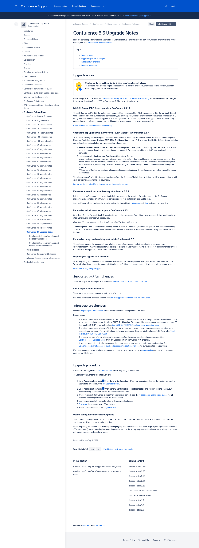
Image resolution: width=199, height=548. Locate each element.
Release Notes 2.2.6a (137, 466)
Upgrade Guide (110, 407)
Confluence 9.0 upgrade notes (39, 191)
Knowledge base (79, 6)
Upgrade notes (87, 55)
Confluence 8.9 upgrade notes (39, 199)
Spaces (27, 35)
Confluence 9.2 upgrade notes (39, 174)
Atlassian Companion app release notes (43, 258)
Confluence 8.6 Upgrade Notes (39, 224)
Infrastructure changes (91, 62)
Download (83, 404)
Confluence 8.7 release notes (38, 211)
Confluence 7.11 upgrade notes (92, 340)
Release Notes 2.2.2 (136, 486)
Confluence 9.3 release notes (38, 162)
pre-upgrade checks (111, 384)
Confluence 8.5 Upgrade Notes (39, 232)
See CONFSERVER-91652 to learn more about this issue (135, 325)
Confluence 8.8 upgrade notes (39, 207)
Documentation (60, 6)
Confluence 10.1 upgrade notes (39, 133)
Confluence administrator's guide (38, 89)
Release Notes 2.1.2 (136, 476)
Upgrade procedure (89, 65)
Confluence (86, 525)
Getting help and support (34, 262)
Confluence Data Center (34, 101)
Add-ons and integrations (34, 80)
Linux (146, 203)
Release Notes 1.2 (136, 505)
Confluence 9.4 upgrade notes (39, 158)
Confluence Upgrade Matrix (38, 120)
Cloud (151, 24)
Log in (173, 6)
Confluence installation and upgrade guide (41, 93)
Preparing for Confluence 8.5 (92, 311)
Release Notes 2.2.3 (136, 481)
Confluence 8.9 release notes (38, 195)
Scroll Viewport (99, 525)
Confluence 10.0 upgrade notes (39, 141)
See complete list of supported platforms (130, 281)
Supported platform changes (93, 58)
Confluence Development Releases (41, 254)
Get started (28, 31)
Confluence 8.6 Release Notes (39, 219)
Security (156, 540)
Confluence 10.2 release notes (39, 124)
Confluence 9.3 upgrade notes (39, 166)
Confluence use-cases (33, 85)
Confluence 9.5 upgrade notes (39, 149)
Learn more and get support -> (138, 16)
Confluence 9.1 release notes (38, 178)
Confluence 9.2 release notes (38, 170)
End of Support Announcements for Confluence (130, 298)
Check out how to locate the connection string (92, 126)
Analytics (27, 64)
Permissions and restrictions (36, 72)
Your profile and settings (34, 56)
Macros (27, 52)
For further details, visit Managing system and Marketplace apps (100, 184)
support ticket (147, 350)
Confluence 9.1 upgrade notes (39, 182)
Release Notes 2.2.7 (136, 471)
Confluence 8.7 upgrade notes (39, 215)
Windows (136, 203)
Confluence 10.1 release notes (39, 129)
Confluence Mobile (32, 47)
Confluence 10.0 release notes (39, 137)
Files (26, 43)
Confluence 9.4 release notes (38, 153)
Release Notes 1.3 (136, 500)
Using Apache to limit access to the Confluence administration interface (109, 346)
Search (166, 6)
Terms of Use (144, 540)
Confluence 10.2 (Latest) (38, 23)
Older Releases (32, 250)
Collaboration (29, 60)
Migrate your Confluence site (36, 97)
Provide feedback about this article (118, 449)
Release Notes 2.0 (136, 510)
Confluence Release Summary (39, 116)
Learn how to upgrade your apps (86, 268)
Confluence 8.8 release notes (38, 203)
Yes (92, 449)
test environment (105, 370)
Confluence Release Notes (35, 112)
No (98, 449)
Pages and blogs (31, 39)
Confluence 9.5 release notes (38, 145)
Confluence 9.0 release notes (38, 186)
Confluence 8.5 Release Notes (39, 228)
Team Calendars (30, 76)
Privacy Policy (129, 540)
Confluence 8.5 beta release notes (142, 490)
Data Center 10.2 (166, 24)
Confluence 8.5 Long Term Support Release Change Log (125, 98)
